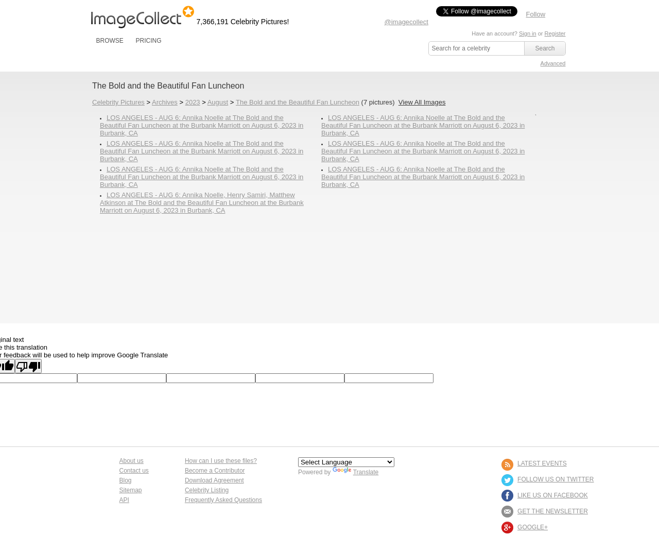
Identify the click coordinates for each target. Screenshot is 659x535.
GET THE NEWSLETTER (552, 511)
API (124, 500)
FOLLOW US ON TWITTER (555, 479)
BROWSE (110, 40)
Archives (165, 102)
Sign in (527, 33)
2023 (192, 102)
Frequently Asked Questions (223, 500)
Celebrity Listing (207, 490)
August (217, 102)
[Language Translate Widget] (346, 462)
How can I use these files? (221, 460)
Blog (125, 480)
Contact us (134, 470)
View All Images (422, 102)
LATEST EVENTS (542, 463)
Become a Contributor (215, 470)
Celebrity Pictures (118, 102)
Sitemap (130, 490)
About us (131, 460)
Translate (356, 472)
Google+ (532, 527)
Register (555, 33)
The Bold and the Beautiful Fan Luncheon (297, 102)
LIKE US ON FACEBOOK (552, 495)
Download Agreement (214, 480)
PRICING (148, 40)
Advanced (553, 63)
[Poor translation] (28, 366)
